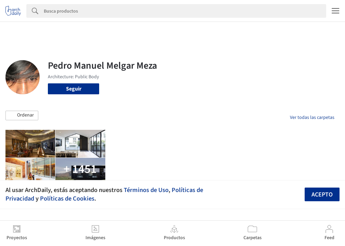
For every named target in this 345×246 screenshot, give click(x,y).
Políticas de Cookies (67, 198)
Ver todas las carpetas (312, 117)
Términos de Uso (146, 190)
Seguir (73, 89)
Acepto (322, 194)
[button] (21, 115)
